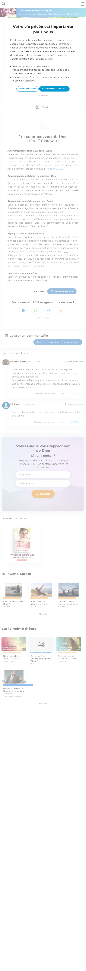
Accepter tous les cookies (54, 89)
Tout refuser (43, 96)
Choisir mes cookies (27, 89)
